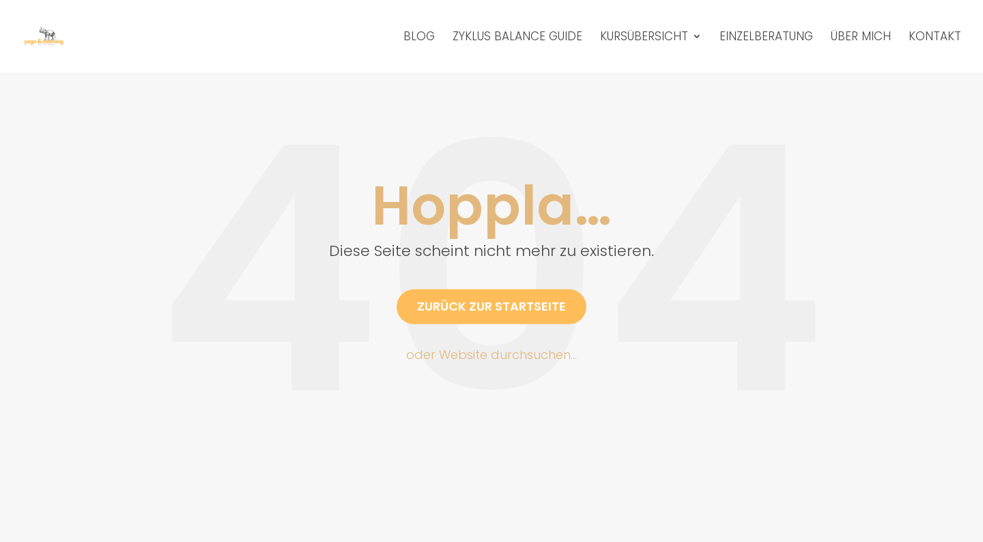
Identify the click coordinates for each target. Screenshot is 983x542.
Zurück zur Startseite (491, 306)
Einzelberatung (766, 37)
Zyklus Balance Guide (517, 37)
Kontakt (935, 37)
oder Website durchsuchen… (491, 354)
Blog (419, 37)
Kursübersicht (644, 37)
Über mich (861, 37)
